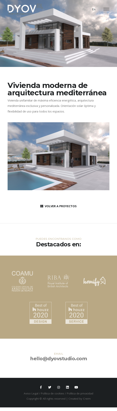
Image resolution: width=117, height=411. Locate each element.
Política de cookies (52, 394)
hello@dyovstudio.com (58, 358)
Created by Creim (79, 399)
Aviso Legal (31, 394)
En (93, 9)
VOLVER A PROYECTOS (58, 206)
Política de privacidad (80, 394)
